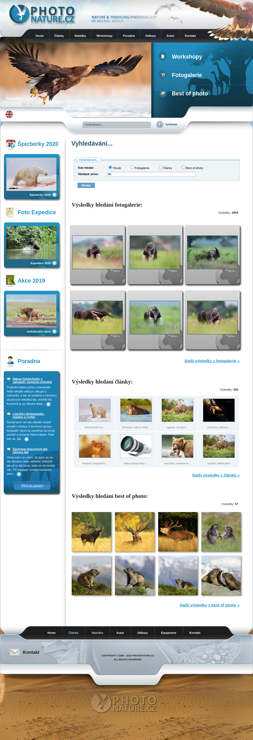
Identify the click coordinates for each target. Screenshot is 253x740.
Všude (115, 168)
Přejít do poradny (32, 485)
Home (40, 35)
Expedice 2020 (41, 263)
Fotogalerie (181, 75)
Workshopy (104, 35)
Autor (170, 35)
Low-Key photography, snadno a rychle (28, 415)
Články (59, 35)
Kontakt (190, 35)
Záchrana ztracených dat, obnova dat (30, 450)
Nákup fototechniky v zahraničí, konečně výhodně (32, 380)
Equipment (168, 632)
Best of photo (184, 93)
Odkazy (150, 35)
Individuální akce (39, 331)
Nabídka (80, 35)
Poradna (129, 35)
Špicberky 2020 (40, 194)
